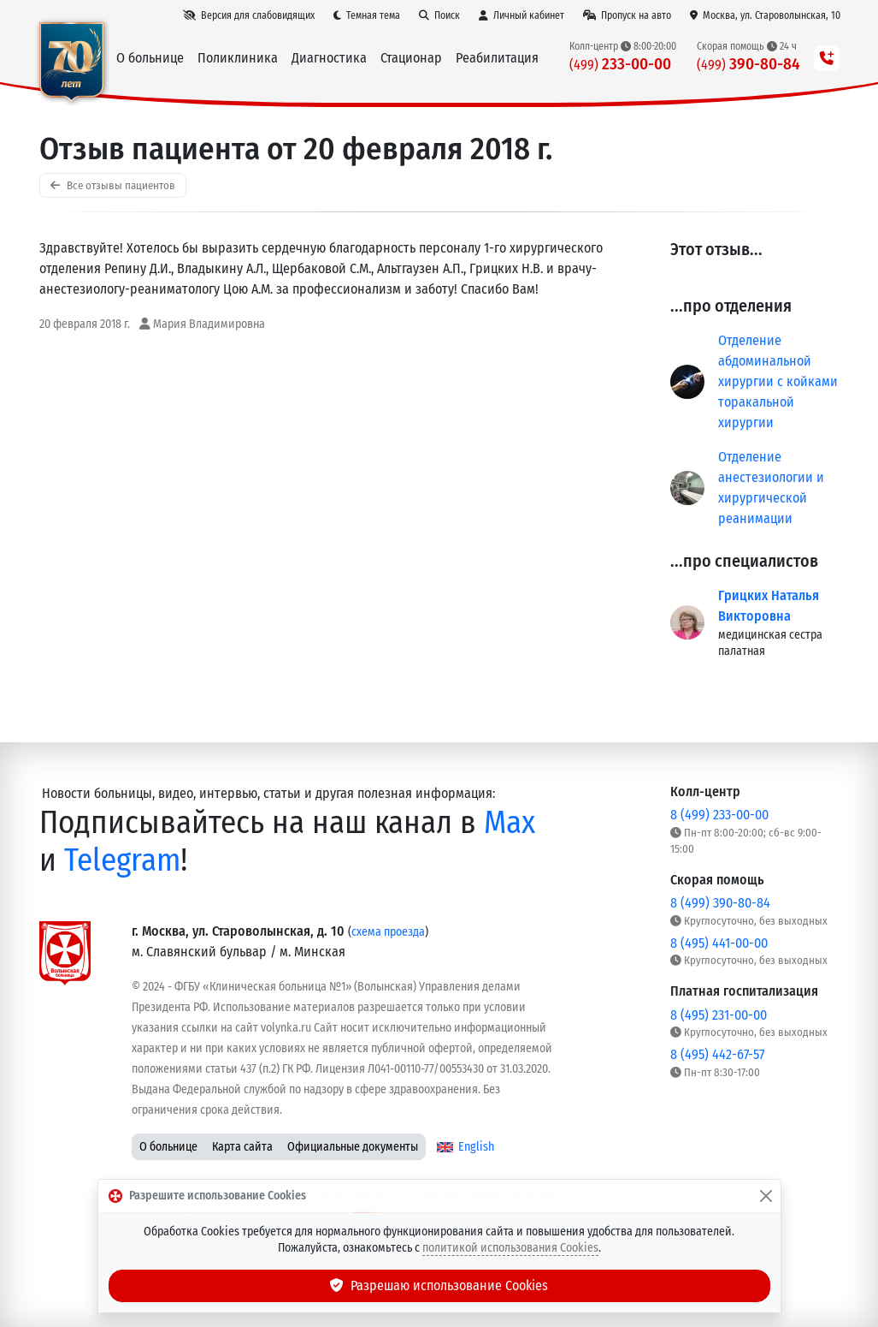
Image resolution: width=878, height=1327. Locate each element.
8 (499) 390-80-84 (720, 903)
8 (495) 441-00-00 (719, 943)
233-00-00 (620, 64)
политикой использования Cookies (510, 1248)
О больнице (168, 1147)
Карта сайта (242, 1147)
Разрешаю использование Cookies (439, 1285)
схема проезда (388, 932)
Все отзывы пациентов (112, 185)
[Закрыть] (766, 1196)
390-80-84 (748, 64)
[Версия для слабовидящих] (249, 15)
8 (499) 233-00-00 (719, 814)
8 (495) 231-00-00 (718, 1015)
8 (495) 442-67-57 (717, 1054)
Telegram (122, 860)
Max (509, 822)
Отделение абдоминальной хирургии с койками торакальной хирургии (778, 381)
